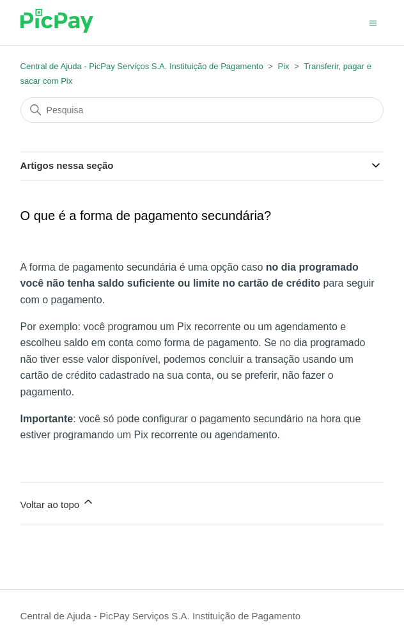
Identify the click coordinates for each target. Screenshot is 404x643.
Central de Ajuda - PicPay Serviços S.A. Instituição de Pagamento (141, 66)
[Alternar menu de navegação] (373, 22)
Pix (284, 66)
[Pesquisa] (202, 110)
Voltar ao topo (57, 502)
